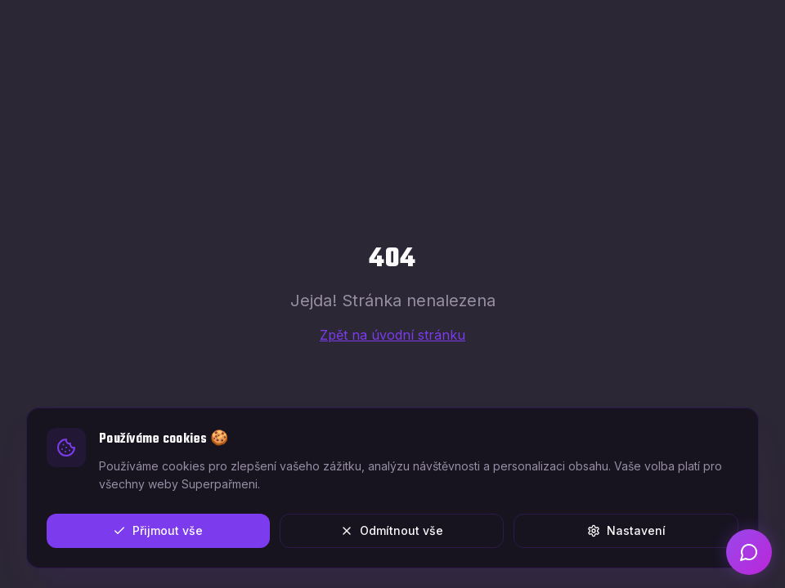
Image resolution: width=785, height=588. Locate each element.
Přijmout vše (158, 530)
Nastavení (626, 530)
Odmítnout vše (391, 530)
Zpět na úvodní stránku (392, 335)
